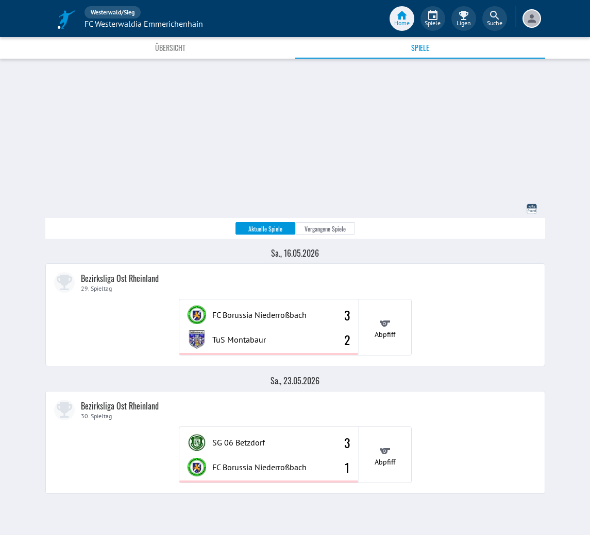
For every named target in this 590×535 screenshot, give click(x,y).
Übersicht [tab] (170, 47)
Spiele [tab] (420, 47)
